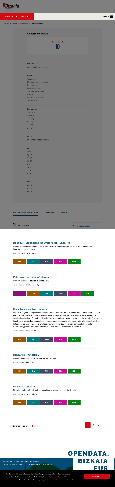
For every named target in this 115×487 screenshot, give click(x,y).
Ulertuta (97, 476)
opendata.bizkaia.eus (16, 17)
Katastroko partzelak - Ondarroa (31, 277)
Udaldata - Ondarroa (24, 386)
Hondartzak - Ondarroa (26, 355)
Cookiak (48, 464)
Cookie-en (59, 480)
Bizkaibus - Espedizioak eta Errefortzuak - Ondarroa (41, 242)
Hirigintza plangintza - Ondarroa (30, 309)
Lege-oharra (36, 464)
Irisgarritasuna (9, 464)
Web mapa (23, 464)
